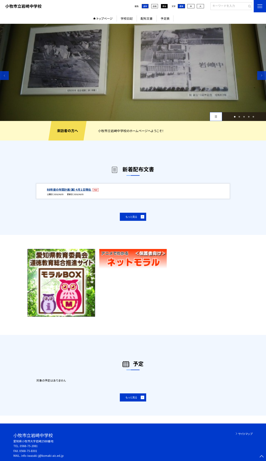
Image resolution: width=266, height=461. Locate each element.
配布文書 (147, 18)
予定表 (165, 18)
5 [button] (253, 116)
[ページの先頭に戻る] (261, 456)
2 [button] (239, 116)
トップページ (104, 18)
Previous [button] (4, 75)
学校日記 (127, 18)
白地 (155, 6)
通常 (145, 6)
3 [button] (244, 116)
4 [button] (248, 116)
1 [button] (234, 116)
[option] (133, 72)
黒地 (164, 6)
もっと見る (131, 217)
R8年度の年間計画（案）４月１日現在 (69, 189)
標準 (181, 6)
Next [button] (261, 75)
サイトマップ (245, 434)
